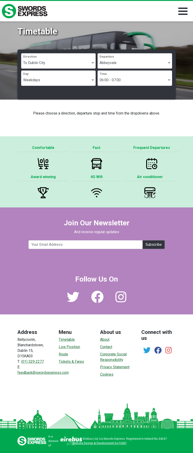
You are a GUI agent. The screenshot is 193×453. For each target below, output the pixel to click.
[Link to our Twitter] (73, 300)
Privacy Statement (114, 367)
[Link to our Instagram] (121, 300)
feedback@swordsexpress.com (43, 372)
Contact (106, 347)
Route (63, 354)
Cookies (106, 374)
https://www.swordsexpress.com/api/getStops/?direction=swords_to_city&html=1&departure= (135, 62)
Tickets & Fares (71, 361)
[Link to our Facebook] (97, 300)
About (104, 339)
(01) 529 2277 (32, 361)
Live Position (69, 347)
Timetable (67, 339)
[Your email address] (85, 244)
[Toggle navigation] (183, 11)
